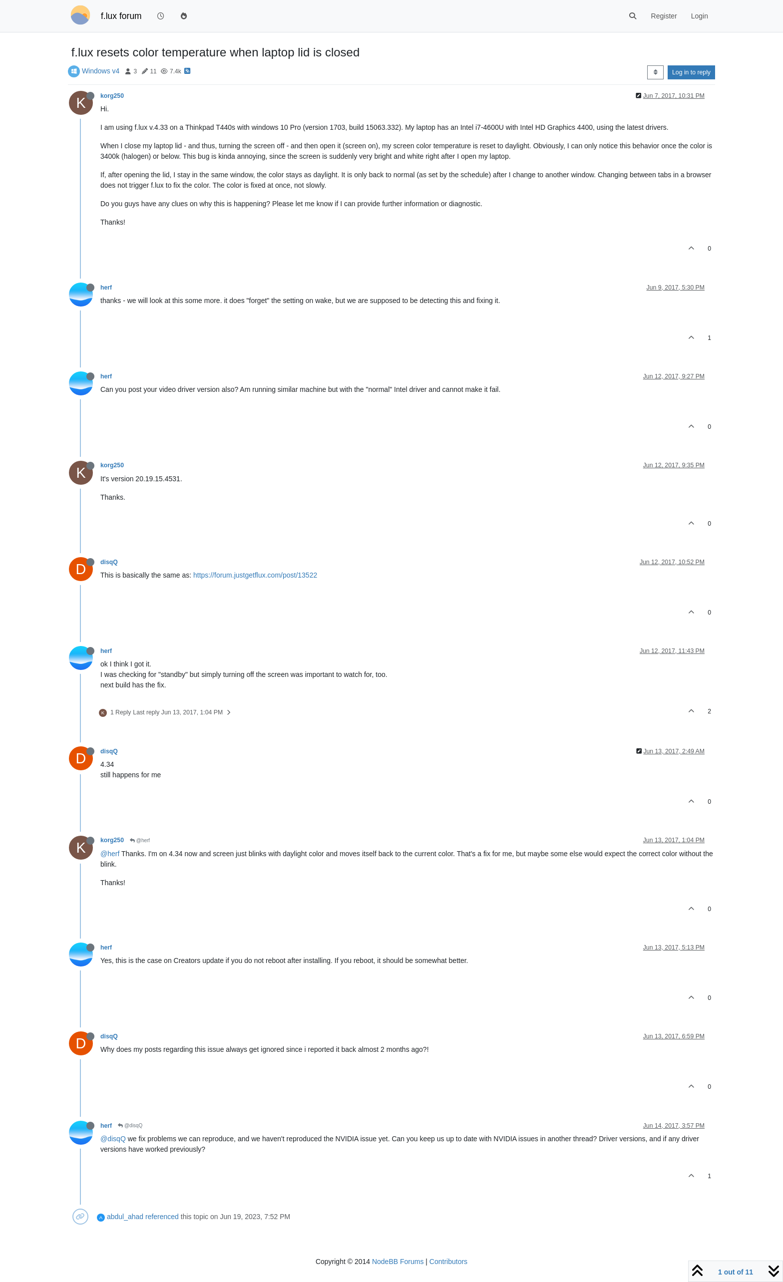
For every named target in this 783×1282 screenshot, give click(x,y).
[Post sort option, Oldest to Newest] (655, 72)
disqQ (109, 562)
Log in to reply (691, 72)
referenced (162, 1217)
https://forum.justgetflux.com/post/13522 (255, 575)
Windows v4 (100, 71)
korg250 (112, 95)
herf (106, 287)
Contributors (448, 1262)
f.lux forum (121, 16)
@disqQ (130, 1125)
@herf (140, 840)
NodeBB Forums (397, 1262)
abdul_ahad (125, 1217)
